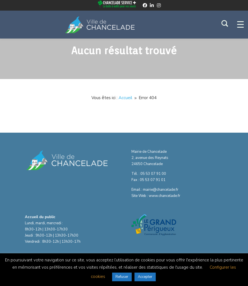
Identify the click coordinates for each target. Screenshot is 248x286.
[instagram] (159, 5)
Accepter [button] (145, 276)
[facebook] (145, 5)
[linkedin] (152, 5)
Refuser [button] (121, 276)
